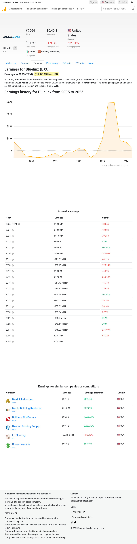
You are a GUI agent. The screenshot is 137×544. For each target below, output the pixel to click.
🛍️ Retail (31, 51)
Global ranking (15, 8)
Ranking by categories (61, 8)
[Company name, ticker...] (118, 8)
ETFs (79, 8)
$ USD (122, 2)
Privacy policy (78, 512)
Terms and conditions (82, 517)
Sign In (93, 2)
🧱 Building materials (48, 51)
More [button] (90, 63)
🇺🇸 (107, 2)
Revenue (25, 63)
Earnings (37, 63)
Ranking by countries (36, 8)
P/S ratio (80, 63)
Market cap (11, 63)
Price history (52, 63)
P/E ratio (67, 63)
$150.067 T (37, 2)
